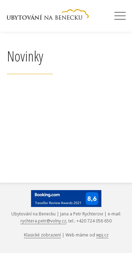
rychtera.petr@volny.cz (43, 221)
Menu (120, 16)
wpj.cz (102, 235)
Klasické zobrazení (42, 235)
